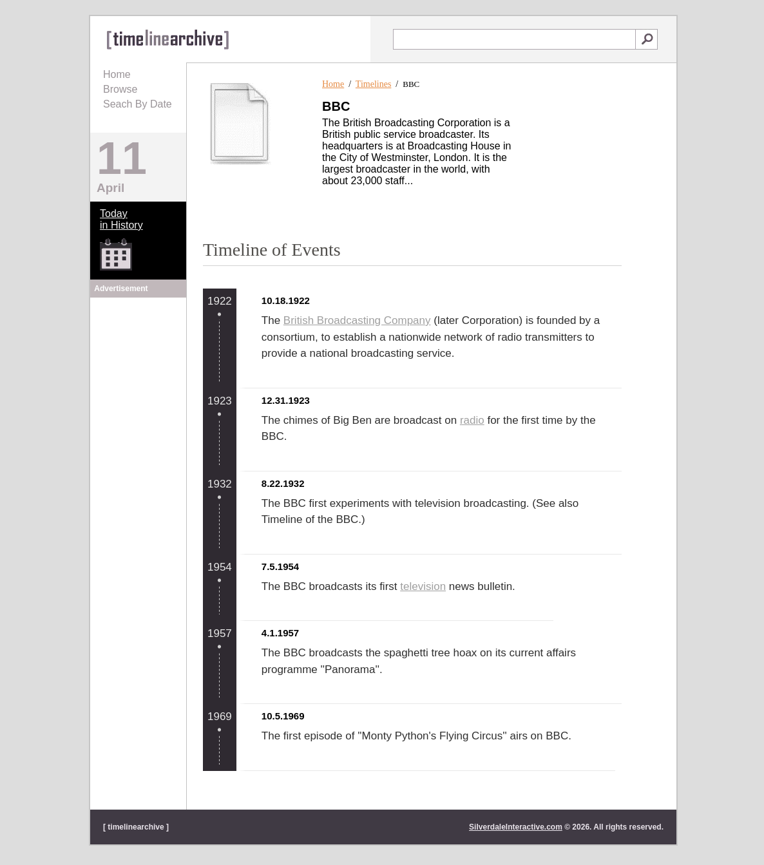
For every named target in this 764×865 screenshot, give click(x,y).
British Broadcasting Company (357, 320)
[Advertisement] (138, 381)
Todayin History (121, 219)
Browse (120, 89)
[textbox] (514, 39)
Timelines (374, 84)
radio (472, 420)
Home (117, 74)
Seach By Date (137, 104)
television (423, 586)
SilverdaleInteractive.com (515, 827)
